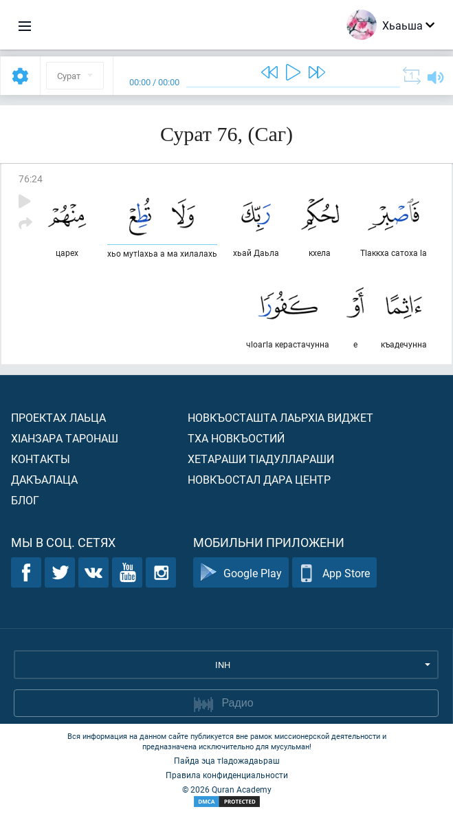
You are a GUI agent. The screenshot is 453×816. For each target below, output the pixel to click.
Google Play (241, 572)
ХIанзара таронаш (64, 438)
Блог (25, 500)
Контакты (40, 458)
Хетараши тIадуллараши (261, 458)
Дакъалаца (44, 479)
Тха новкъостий (236, 438)
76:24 (31, 178)
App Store (334, 572)
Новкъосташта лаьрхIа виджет (280, 417)
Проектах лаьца (58, 417)
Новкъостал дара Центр (259, 479)
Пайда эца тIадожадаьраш (227, 760)
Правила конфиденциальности (227, 774)
